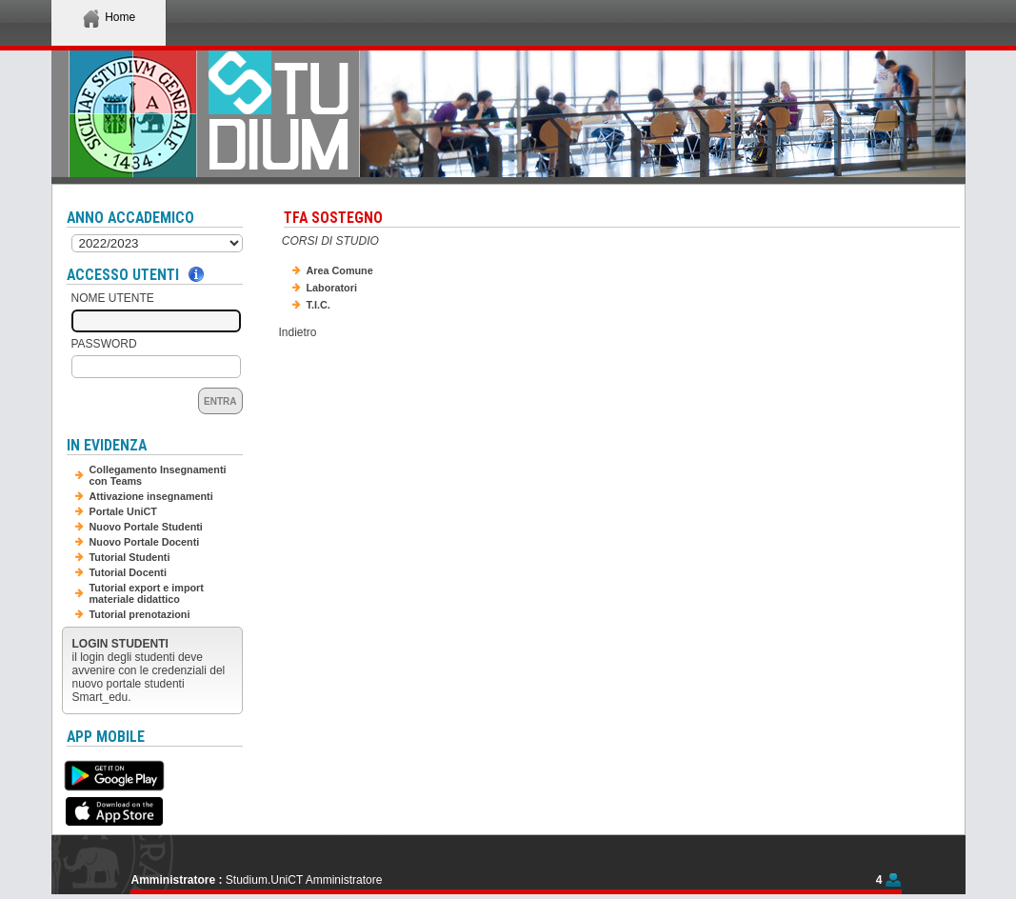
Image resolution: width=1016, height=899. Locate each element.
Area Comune (340, 270)
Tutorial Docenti (128, 572)
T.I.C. (318, 304)
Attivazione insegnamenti (151, 496)
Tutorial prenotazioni (140, 614)
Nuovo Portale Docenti (145, 542)
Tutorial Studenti (130, 557)
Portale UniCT (123, 511)
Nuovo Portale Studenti (146, 526)
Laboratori (332, 287)
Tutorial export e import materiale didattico (147, 593)
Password (104, 343)
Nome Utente (112, 298)
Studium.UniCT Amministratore (304, 880)
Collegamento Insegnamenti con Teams (158, 475)
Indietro (298, 332)
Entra (220, 401)
